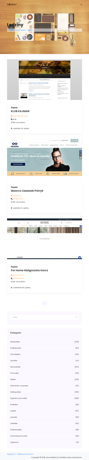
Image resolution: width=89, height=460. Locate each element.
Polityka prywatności (25, 454)
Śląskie (23, 30)
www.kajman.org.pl (19, 116)
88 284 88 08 (18, 278)
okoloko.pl (16, 195)
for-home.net (17, 275)
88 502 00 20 (18, 199)
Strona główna (13, 30)
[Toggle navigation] (9, 4)
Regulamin (11, 454)
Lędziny (30, 30)
